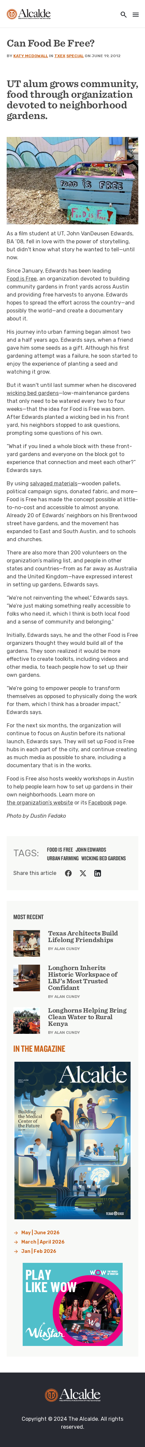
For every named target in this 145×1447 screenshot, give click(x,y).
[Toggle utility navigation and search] (121, 15)
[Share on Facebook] (68, 873)
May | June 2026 (40, 1233)
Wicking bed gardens (103, 858)
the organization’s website (40, 802)
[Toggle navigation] (133, 15)
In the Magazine (39, 1048)
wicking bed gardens (33, 393)
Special (75, 56)
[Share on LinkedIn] (98, 873)
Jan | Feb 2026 (38, 1251)
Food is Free (22, 279)
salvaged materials (53, 483)
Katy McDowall (30, 56)
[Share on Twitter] (83, 873)
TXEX (59, 56)
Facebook (100, 802)
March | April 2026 (43, 1242)
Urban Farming (63, 858)
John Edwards (91, 849)
